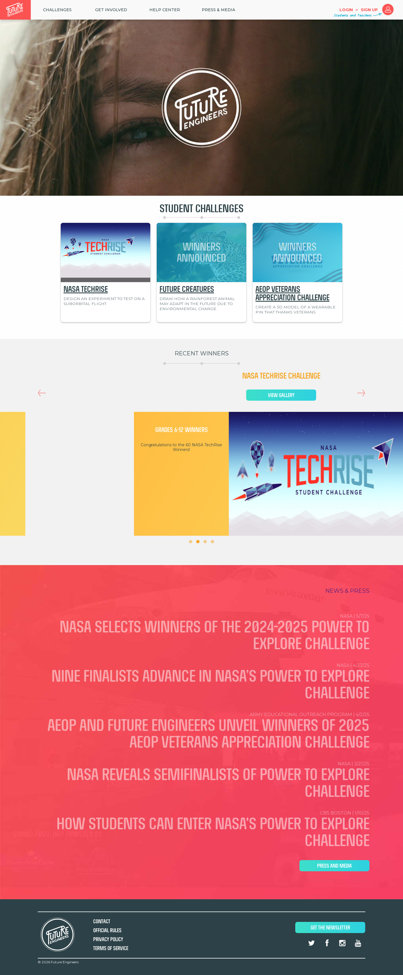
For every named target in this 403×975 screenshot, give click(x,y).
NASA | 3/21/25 (201, 781)
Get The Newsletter (330, 928)
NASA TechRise (86, 289)
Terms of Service (110, 948)
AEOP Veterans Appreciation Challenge (292, 293)
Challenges (57, 9)
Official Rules (107, 930)
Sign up (369, 10)
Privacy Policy (108, 939)
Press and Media (334, 866)
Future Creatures (187, 289)
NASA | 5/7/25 (201, 633)
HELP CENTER (164, 9)
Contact (101, 921)
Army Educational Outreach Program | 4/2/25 (201, 731)
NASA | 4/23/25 (201, 682)
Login (346, 10)
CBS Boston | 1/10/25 (201, 830)
